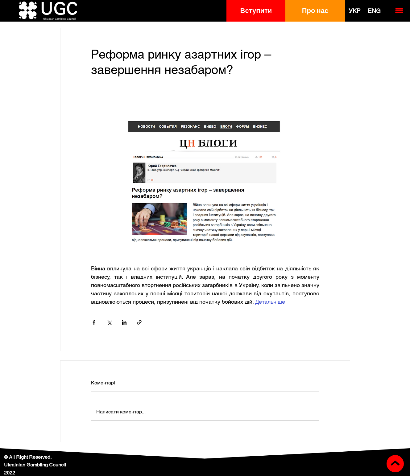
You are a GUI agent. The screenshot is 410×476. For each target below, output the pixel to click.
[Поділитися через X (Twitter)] (109, 322)
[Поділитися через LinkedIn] (124, 322)
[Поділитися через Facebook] (94, 322)
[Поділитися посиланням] (139, 322)
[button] (256, 11)
